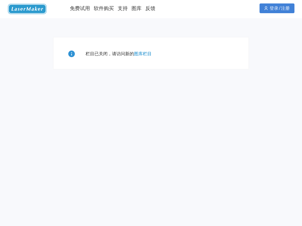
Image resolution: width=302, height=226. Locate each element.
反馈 (150, 8)
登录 (274, 8)
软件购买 (104, 8)
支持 (123, 8)
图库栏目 (143, 53)
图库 (136, 8)
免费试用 (80, 8)
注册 (285, 8)
